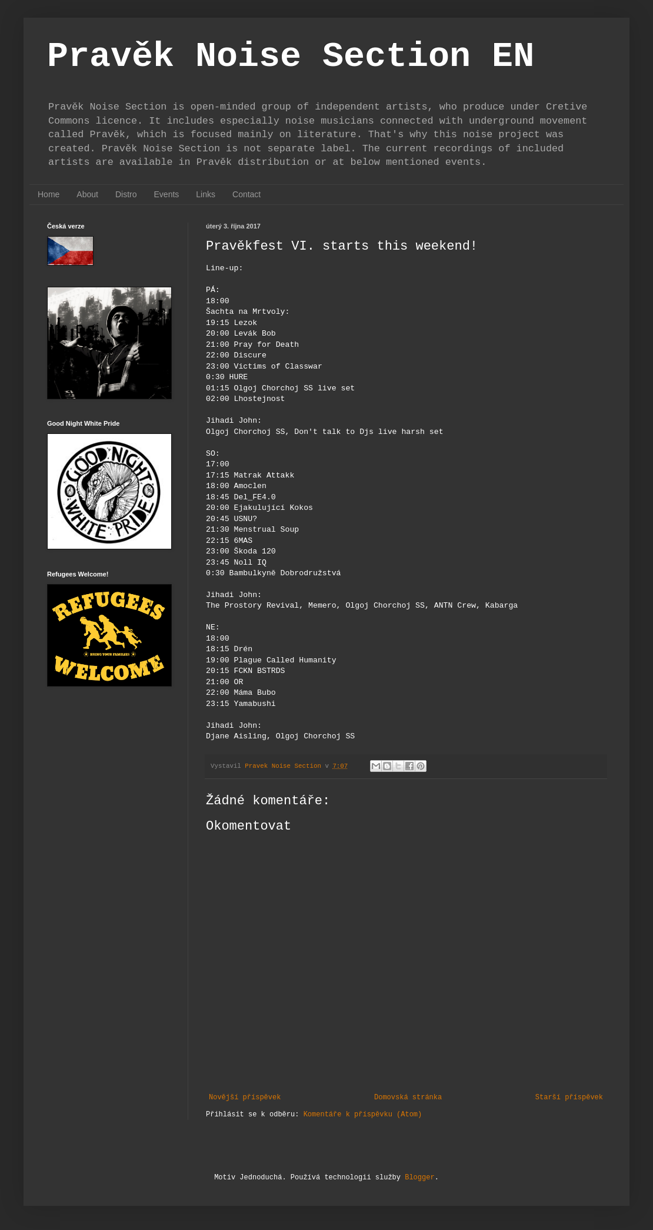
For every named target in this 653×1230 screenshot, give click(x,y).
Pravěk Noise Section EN (290, 57)
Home (48, 194)
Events (166, 194)
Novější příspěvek (245, 1097)
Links (205, 194)
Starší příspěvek (569, 1097)
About (87, 194)
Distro (126, 194)
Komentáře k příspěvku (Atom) (363, 1114)
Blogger (419, 1177)
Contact (246, 194)
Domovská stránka (408, 1097)
